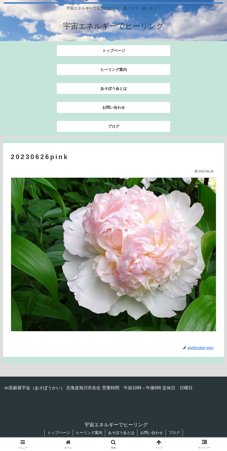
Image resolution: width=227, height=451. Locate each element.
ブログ (174, 432)
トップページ (58, 432)
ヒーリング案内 (89, 432)
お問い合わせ (151, 432)
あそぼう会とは (121, 432)
